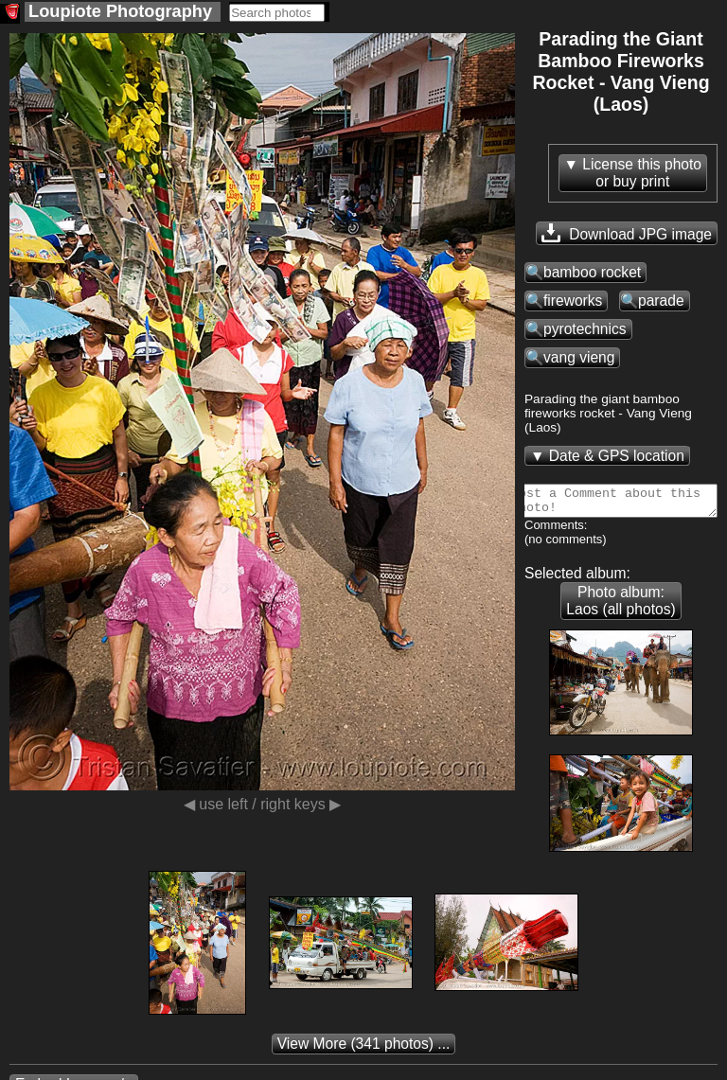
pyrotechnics (585, 329)
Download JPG (626, 232)
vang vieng (578, 357)
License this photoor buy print (641, 172)
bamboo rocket (592, 272)
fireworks (572, 300)
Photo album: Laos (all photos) (620, 606)
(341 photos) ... (364, 1049)
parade (661, 300)
